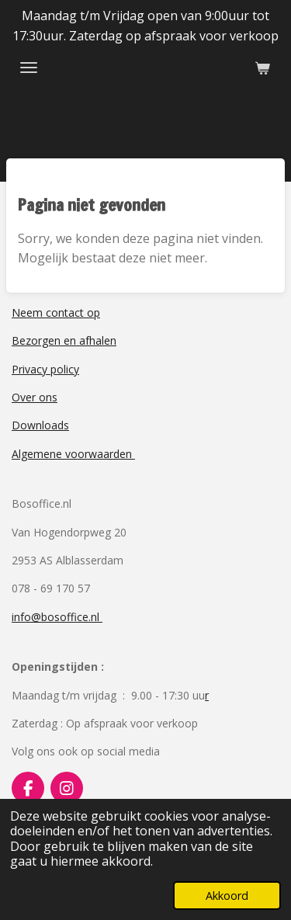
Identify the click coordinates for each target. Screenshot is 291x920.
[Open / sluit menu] (29, 67)
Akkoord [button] (227, 895)
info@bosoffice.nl (57, 616)
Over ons (34, 397)
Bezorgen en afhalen (64, 340)
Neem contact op (56, 312)
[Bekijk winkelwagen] (262, 67)
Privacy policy (45, 369)
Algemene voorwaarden (73, 453)
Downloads (40, 425)
